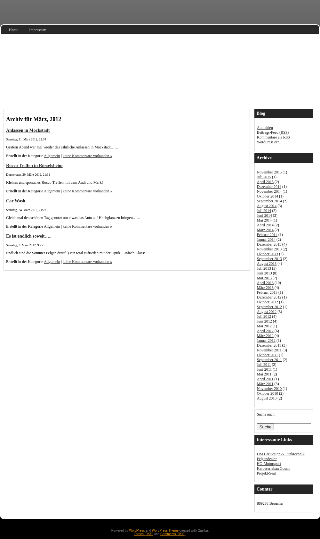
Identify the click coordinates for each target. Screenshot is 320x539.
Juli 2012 (264, 316)
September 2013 (269, 259)
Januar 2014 (266, 239)
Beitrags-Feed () (273, 132)
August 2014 (267, 206)
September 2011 (269, 360)
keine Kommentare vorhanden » (87, 156)
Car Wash (15, 200)
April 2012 (265, 331)
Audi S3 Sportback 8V (51, 93)
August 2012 (267, 311)
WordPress (137, 530)
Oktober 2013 (267, 254)
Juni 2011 (264, 369)
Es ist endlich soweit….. (29, 236)
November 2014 (269, 191)
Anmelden (265, 127)
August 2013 (267, 263)
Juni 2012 (264, 321)
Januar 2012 (266, 340)
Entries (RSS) (143, 534)
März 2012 (265, 335)
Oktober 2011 (267, 355)
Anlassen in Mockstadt (28, 130)
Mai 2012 (264, 326)
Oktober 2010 (267, 393)
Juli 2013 (264, 268)
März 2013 (265, 287)
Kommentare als (273, 137)
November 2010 (269, 388)
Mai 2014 (264, 220)
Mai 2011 (264, 374)
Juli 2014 (264, 210)
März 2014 (265, 230)
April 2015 (265, 182)
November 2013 (269, 249)
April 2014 (265, 225)
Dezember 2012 (269, 297)
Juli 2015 (264, 177)
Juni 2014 (264, 215)
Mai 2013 (264, 278)
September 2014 (269, 201)
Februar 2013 (267, 292)
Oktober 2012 (267, 302)
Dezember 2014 (269, 186)
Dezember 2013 (269, 244)
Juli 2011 (264, 364)
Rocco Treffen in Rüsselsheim (34, 165)
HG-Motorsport (269, 463)
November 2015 (269, 172)
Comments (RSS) (172, 534)
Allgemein (52, 156)
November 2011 (269, 350)
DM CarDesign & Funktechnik (281, 454)
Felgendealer (267, 459)
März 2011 (265, 384)
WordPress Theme (165, 530)
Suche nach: (266, 414)
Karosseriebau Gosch (273, 468)
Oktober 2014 (267, 196)
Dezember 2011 (269, 345)
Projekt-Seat (266, 473)
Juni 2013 (264, 273)
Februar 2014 (267, 234)
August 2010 (267, 398)
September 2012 (269, 307)
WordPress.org (268, 142)
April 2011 (265, 379)
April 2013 (265, 283)
